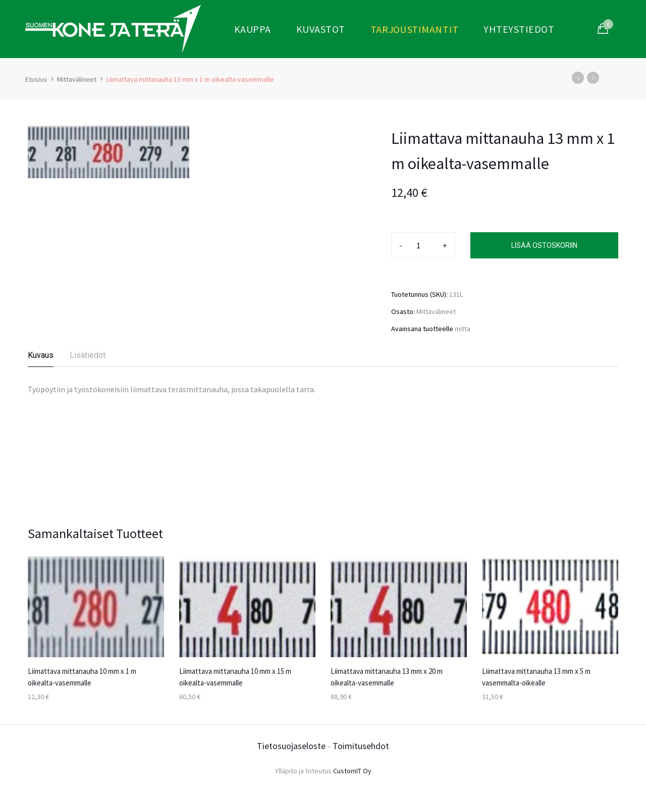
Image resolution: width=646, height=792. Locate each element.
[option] (96, 637)
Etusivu (36, 79)
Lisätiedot (87, 355)
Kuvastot (320, 29)
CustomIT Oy (352, 770)
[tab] (41, 358)
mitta (462, 328)
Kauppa (252, 29)
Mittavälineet (76, 79)
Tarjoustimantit (414, 28)
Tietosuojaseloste (291, 746)
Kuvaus (40, 355)
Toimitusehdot (361, 746)
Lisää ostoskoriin (544, 245)
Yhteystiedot (518, 29)
